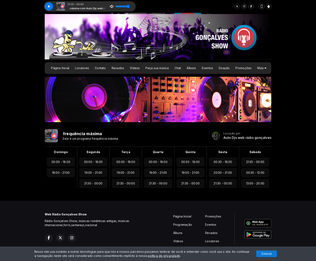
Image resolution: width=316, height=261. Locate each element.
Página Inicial (60, 68)
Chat (178, 68)
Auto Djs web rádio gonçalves (247, 138)
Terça (125, 152)
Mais (261, 68)
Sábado (255, 152)
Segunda (93, 152)
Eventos (207, 68)
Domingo (61, 152)
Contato (100, 68)
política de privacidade (164, 255)
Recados (118, 68)
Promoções (243, 68)
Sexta (222, 152)
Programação (182, 224)
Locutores (82, 68)
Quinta (190, 152)
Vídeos (135, 68)
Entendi (267, 253)
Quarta (158, 152)
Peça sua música (157, 68)
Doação (224, 68)
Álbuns (191, 68)
